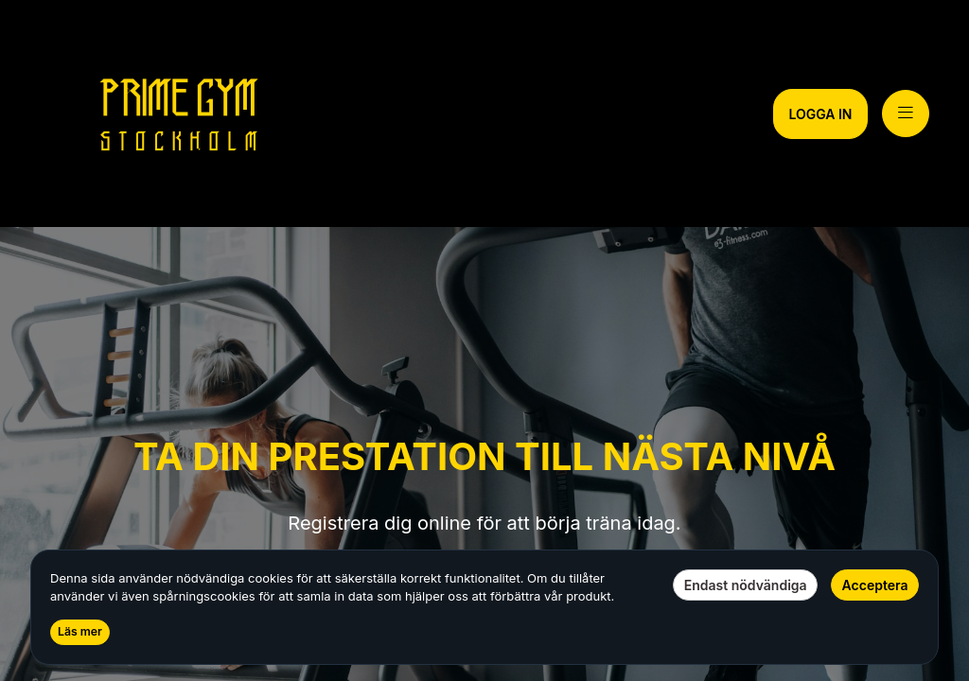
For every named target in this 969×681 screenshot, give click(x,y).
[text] (485, 542)
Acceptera (875, 585)
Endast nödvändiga (745, 585)
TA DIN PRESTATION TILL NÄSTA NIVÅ (484, 456)
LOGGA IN (820, 114)
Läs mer (80, 631)
